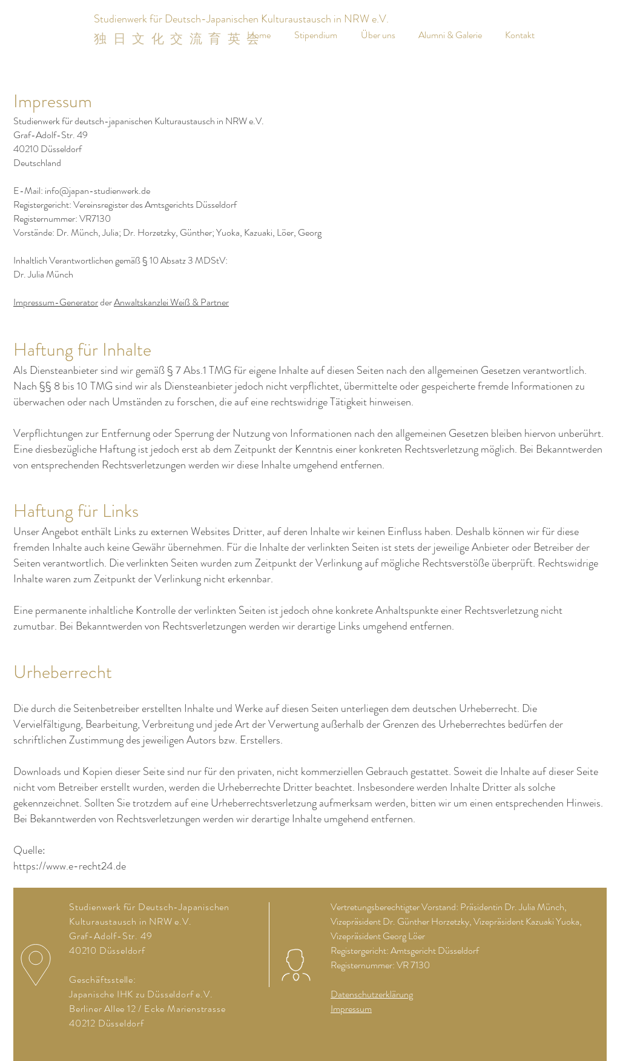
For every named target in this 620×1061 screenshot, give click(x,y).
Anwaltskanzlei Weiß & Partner (171, 302)
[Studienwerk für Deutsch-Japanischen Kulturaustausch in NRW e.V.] (241, 19)
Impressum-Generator (55, 302)
